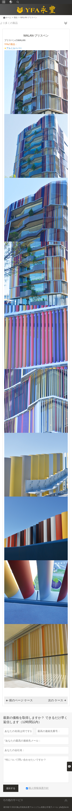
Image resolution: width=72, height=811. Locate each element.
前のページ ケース (19, 700)
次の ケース (57, 700)
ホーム (7, 17)
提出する (10, 788)
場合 (16, 17)
